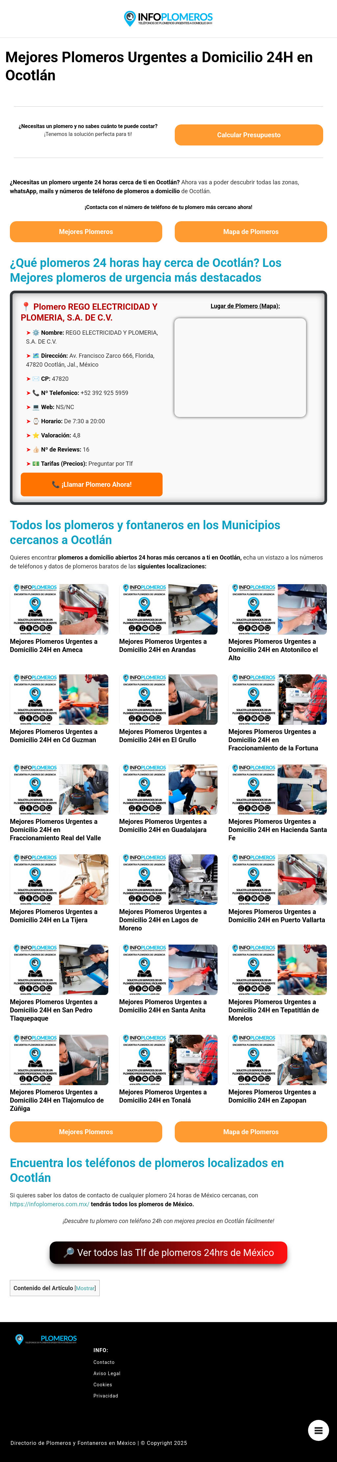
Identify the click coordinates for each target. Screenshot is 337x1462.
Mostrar (85, 1285)
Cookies (102, 1381)
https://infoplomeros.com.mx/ (50, 1204)
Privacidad (105, 1392)
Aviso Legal (107, 1369)
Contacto (104, 1358)
